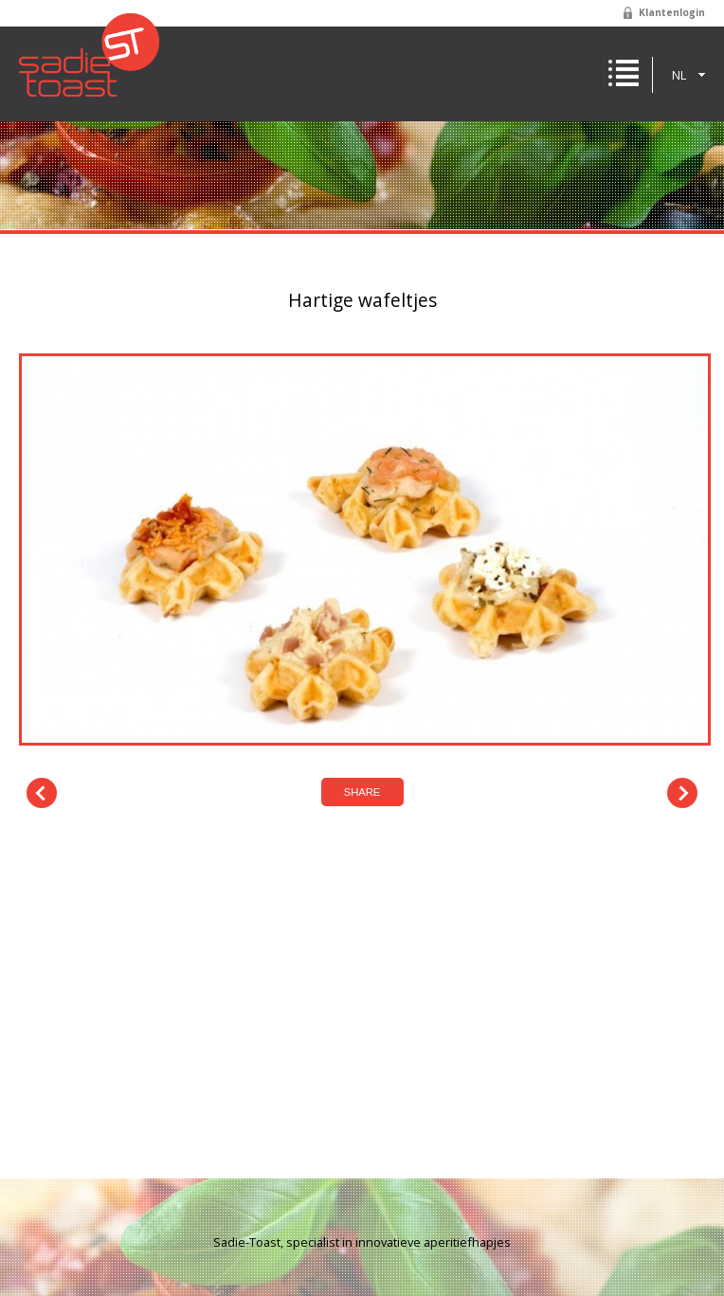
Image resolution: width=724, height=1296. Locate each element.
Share (362, 792)
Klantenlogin (672, 12)
